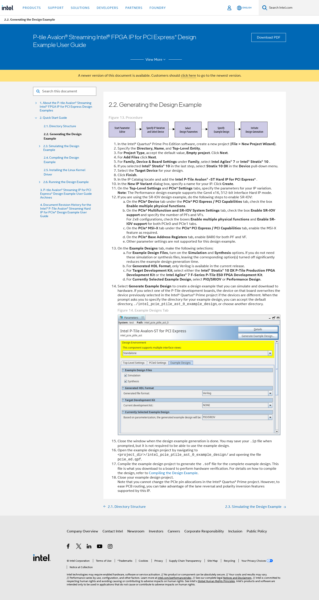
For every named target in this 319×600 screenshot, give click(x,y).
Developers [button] (107, 8)
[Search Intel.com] (293, 8)
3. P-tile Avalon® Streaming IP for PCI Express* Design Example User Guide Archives (66, 193)
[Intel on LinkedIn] (89, 547)
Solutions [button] (80, 8)
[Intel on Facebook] (68, 547)
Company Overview (82, 531)
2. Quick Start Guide (53, 118)
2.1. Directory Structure (60, 126)
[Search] (264, 7)
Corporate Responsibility (204, 531)
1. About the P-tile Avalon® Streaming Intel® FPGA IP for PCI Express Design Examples (66, 106)
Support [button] (56, 8)
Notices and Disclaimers (237, 577)
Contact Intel (112, 531)
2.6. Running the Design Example (66, 182)
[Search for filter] (64, 91)
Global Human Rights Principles (216, 581)
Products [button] (32, 8)
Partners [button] (133, 8)
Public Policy (257, 531)
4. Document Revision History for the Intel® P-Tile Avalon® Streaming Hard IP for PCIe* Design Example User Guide (65, 210)
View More (156, 59)
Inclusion (235, 531)
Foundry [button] (158, 8)
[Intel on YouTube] (99, 547)
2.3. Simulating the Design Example (61, 148)
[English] (244, 8)
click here (188, 75)
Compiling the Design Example (173, 473)
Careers (174, 531)
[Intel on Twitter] (78, 547)
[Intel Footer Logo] (42, 557)
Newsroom (135, 531)
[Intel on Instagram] (110, 547)
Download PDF (268, 37)
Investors (156, 531)
